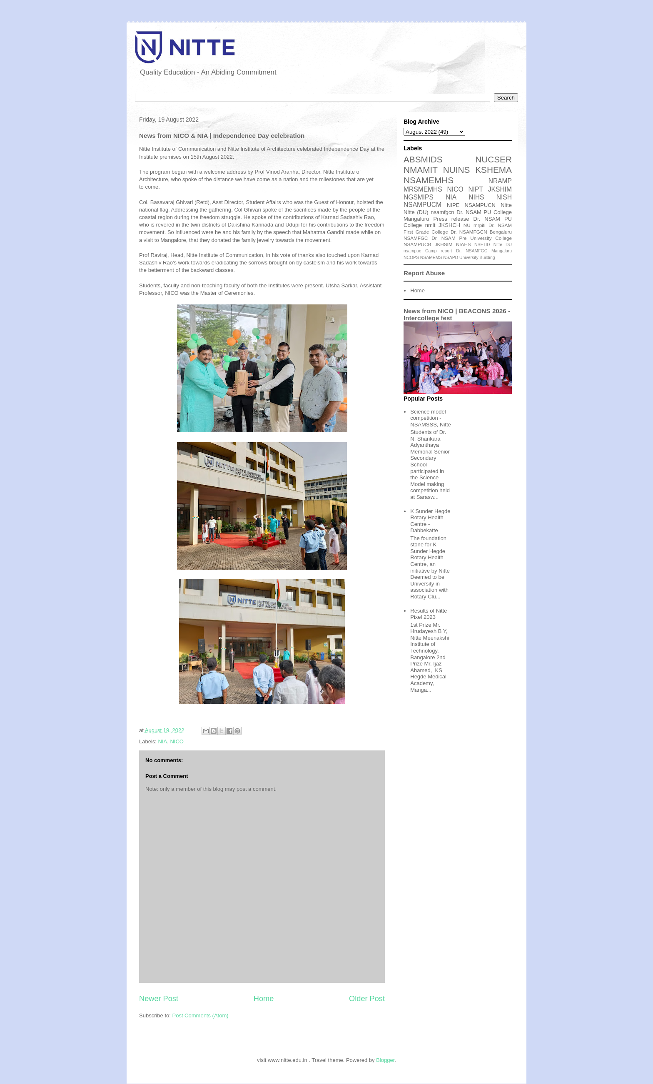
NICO (177, 741)
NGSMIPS (419, 197)
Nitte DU (502, 244)
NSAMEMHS (429, 180)
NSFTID (482, 244)
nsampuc (412, 251)
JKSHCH (449, 225)
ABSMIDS (423, 159)
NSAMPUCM (422, 204)
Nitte (506, 205)
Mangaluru (501, 251)
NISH (504, 197)
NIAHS (463, 244)
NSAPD (450, 257)
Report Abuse (424, 273)
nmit (430, 225)
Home (264, 998)
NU (467, 225)
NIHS (476, 197)
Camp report (438, 251)
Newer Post (158, 998)
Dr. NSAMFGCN (469, 231)
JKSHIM (500, 189)
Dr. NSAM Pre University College (471, 238)
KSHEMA (493, 169)
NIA (162, 741)
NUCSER (493, 159)
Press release (451, 219)
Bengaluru (501, 231)
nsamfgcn (442, 212)
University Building (477, 257)
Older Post (367, 998)
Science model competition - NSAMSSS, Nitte (430, 418)
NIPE (453, 205)
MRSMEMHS (423, 189)
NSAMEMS (431, 257)
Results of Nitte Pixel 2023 (428, 614)
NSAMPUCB (417, 244)
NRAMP (500, 180)
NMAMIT (421, 169)
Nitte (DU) (416, 212)
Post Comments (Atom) (200, 1015)
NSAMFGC (416, 238)
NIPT (475, 189)
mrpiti (480, 225)
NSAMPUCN (480, 205)
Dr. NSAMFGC (471, 251)
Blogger (385, 1060)
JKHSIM (444, 244)
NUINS (456, 169)
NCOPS (411, 257)
